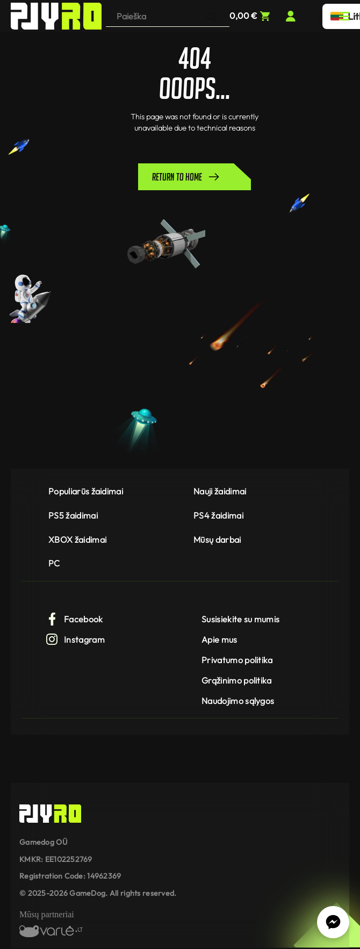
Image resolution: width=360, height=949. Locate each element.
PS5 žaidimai (73, 515)
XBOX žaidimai (77, 539)
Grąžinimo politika (236, 680)
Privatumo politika (237, 660)
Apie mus (219, 639)
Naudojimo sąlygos (237, 700)
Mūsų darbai (217, 539)
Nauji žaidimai (219, 491)
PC (54, 563)
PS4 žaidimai (218, 515)
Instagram (75, 639)
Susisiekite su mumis (240, 619)
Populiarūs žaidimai (85, 491)
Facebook (74, 619)
